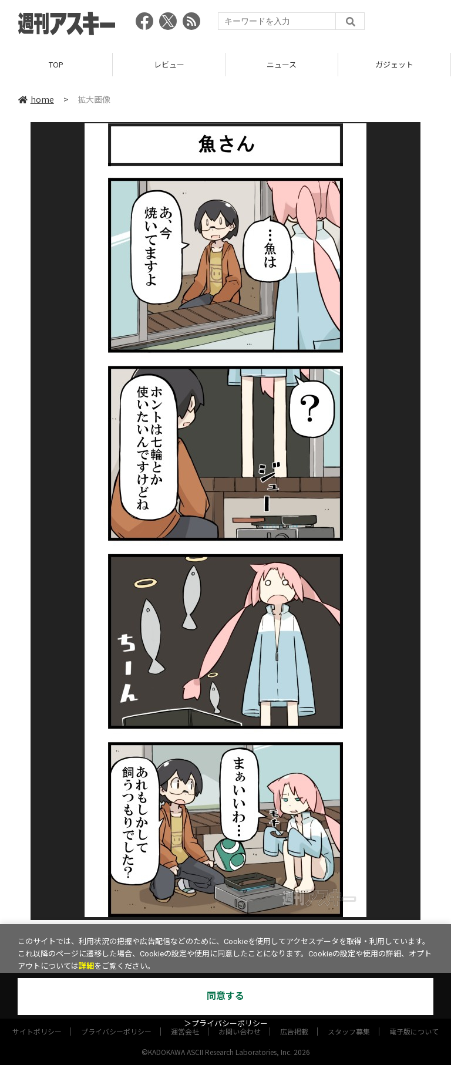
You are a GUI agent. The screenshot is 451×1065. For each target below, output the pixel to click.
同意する (225, 996)
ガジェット (394, 64)
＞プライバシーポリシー (226, 1023)
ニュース (282, 64)
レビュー (169, 64)
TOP (56, 64)
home (36, 99)
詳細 (86, 966)
